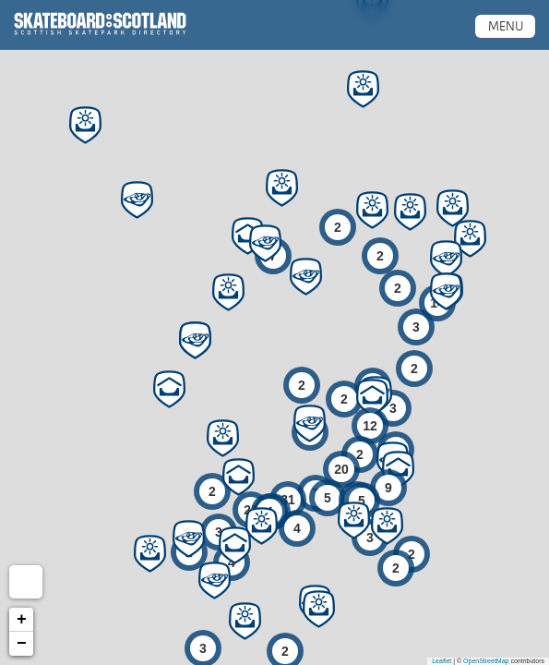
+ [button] (22, 620)
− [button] (22, 644)
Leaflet (441, 661)
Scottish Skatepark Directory (100, 24)
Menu (505, 26)
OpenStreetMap (485, 661)
